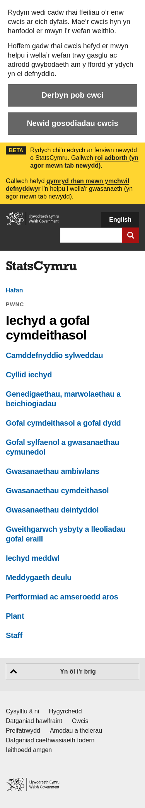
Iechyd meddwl (33, 558)
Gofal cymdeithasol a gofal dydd (63, 423)
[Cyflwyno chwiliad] (130, 235)
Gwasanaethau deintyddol (52, 510)
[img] (41, 267)
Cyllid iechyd (29, 374)
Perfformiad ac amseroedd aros (62, 596)
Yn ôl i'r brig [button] (78, 671)
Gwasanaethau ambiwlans (52, 471)
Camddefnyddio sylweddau (54, 355)
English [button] (120, 219)
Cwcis (80, 721)
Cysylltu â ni (22, 711)
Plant (15, 616)
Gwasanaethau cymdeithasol (57, 490)
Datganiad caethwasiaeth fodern (50, 740)
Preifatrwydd (23, 730)
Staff (14, 635)
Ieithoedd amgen (29, 750)
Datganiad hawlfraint (34, 721)
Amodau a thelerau (76, 730)
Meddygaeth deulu (39, 577)
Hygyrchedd (65, 711)
